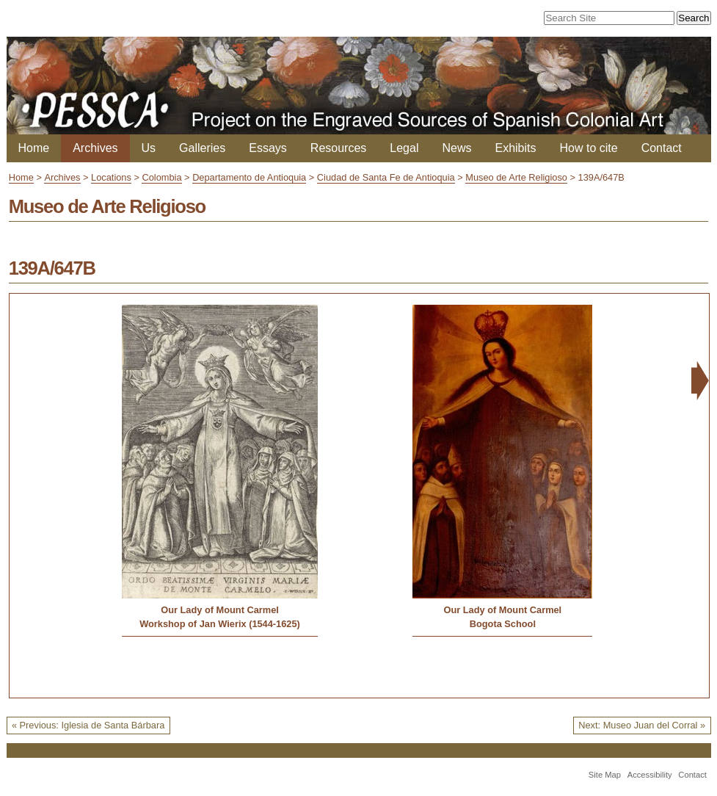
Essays (268, 148)
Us (149, 148)
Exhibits (515, 148)
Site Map (605, 774)
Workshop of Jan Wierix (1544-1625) (219, 623)
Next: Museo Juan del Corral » (641, 725)
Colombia (161, 177)
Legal (404, 148)
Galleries (202, 148)
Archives (95, 148)
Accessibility (649, 774)
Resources (338, 148)
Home (34, 148)
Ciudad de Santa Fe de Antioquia (386, 177)
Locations (111, 177)
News (456, 148)
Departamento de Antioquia (249, 177)
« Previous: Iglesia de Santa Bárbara (88, 725)
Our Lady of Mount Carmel (220, 609)
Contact (661, 148)
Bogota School (503, 623)
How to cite (589, 148)
